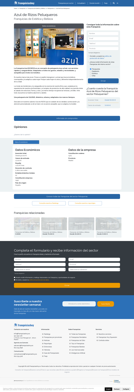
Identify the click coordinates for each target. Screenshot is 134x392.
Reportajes (47, 350)
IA (117, 3)
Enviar (103, 81)
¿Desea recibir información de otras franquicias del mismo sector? (102, 63)
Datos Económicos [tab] (21, 142)
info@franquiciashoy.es (22, 340)
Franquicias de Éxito (77, 347)
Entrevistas (47, 353)
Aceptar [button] (108, 389)
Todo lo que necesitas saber (51, 376)
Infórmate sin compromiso (67, 118)
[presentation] (76, 318)
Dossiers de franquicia (99, 376)
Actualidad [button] (81, 3)
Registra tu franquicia (84, 376)
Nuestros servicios (104, 341)
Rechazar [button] (117, 389)
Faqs (105, 3)
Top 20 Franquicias (76, 350)
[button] (81, 47)
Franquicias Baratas (77, 353)
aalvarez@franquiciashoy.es (23, 352)
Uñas (93, 76)
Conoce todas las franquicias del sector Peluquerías (67, 196)
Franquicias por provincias (52, 344)
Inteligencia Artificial (77, 360)
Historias (46, 357)
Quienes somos (35, 376)
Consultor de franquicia (22, 376)
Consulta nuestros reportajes (85, 203)
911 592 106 (18, 343)
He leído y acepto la (100, 57)
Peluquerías (96, 69)
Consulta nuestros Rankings (49, 203)
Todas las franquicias (77, 341)
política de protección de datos (39, 286)
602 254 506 (18, 363)
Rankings (46, 341)
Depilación (95, 71)
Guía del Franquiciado (50, 360)
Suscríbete (105, 311)
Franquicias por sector (66, 3)
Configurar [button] (126, 389)
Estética (95, 73)
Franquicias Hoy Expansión (107, 344)
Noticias (46, 347)
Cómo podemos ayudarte (69, 376)
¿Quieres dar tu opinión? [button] (22, 134)
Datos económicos (48, 26)
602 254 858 (18, 355)
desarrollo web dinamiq (114, 382)
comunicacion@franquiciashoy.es (25, 361)
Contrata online (103, 347)
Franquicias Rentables (78, 344)
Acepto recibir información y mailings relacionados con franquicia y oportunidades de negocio (45, 284)
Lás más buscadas (76, 357)
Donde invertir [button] (94, 3)
